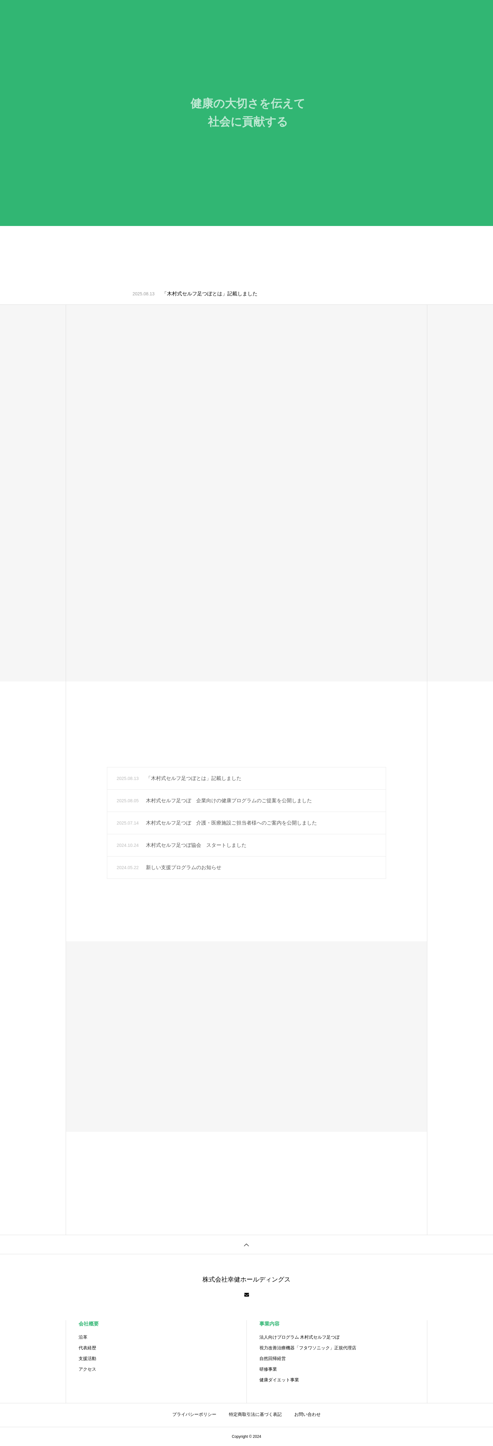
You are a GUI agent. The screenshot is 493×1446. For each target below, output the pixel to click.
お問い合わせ (307, 1414)
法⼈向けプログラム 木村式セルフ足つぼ (299, 1337)
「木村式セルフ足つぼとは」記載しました (210, 293)
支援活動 (87, 1358)
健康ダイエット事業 (279, 1379)
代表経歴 (87, 1347)
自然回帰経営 (272, 1358)
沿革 (83, 1337)
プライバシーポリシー (194, 1414)
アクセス (87, 1369)
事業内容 (269, 1323)
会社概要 (89, 1323)
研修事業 (268, 1369)
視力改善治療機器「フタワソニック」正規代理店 (307, 1347)
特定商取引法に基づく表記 (255, 1414)
